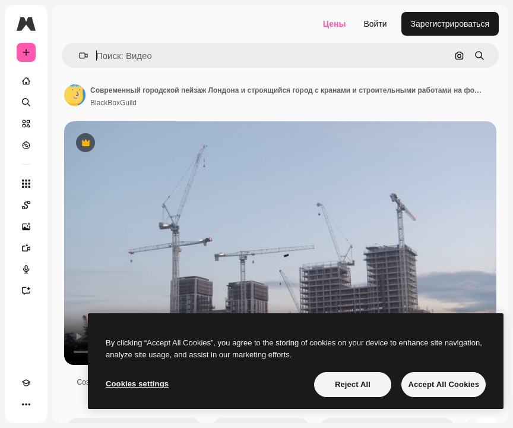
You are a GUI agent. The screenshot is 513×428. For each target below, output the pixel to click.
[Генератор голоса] (26, 269)
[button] (78, 55)
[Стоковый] (26, 123)
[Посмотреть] (26, 145)
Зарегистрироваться (450, 24)
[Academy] (26, 382)
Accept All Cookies (443, 384)
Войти (375, 24)
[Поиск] (26, 102)
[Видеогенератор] (26, 247)
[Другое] (26, 404)
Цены (334, 24)
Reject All (352, 384)
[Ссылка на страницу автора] (75, 95)
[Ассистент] (26, 290)
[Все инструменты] (26, 183)
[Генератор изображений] (26, 226)
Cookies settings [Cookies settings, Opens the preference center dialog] (137, 383)
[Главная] (26, 80)
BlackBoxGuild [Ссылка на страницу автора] (113, 103)
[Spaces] (26, 205)
